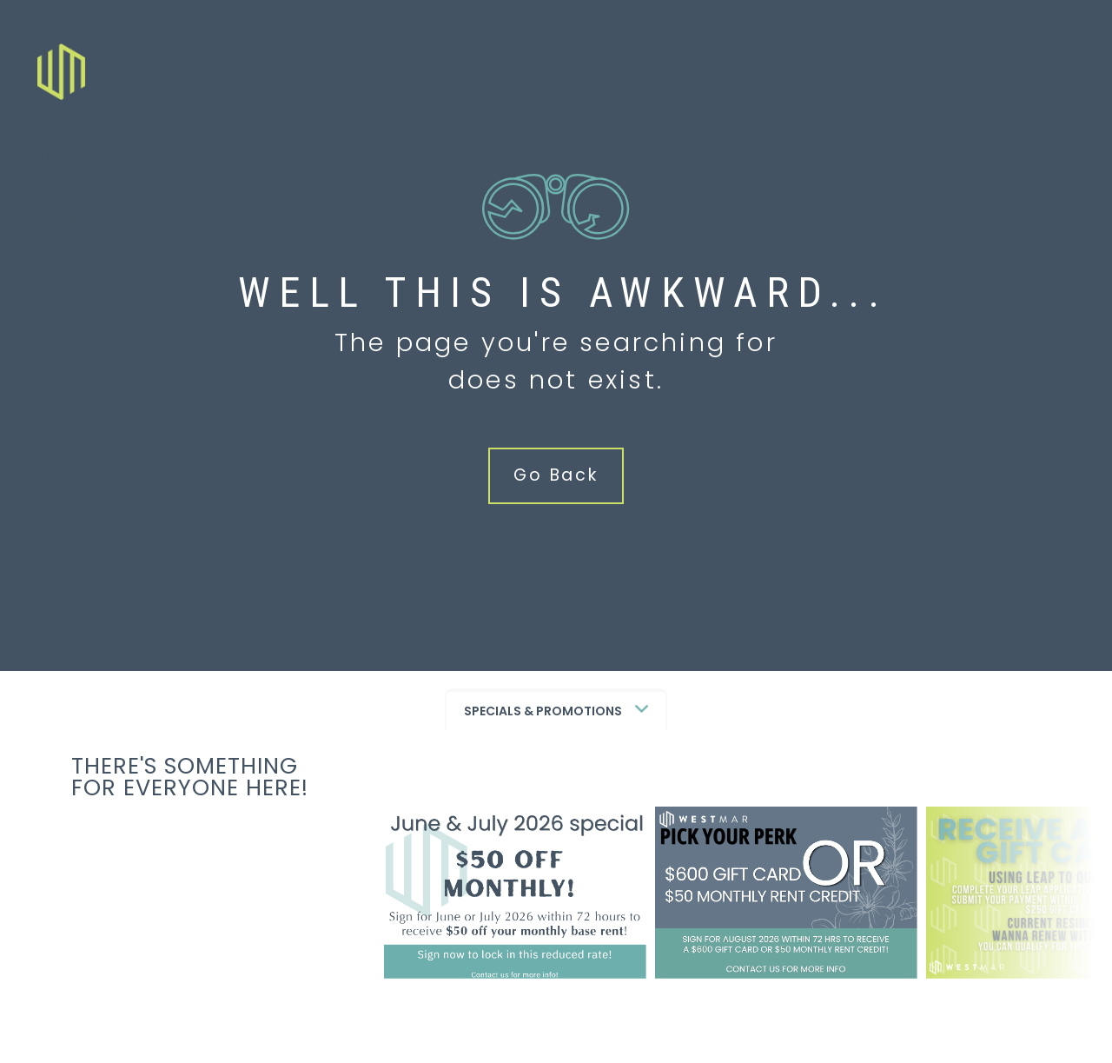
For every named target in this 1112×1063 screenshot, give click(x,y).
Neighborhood (104, 202)
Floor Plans (94, 138)
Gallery (73, 234)
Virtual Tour (97, 361)
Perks (63, 170)
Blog (58, 393)
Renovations (95, 265)
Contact (75, 297)
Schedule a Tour (115, 329)
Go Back (556, 475)
